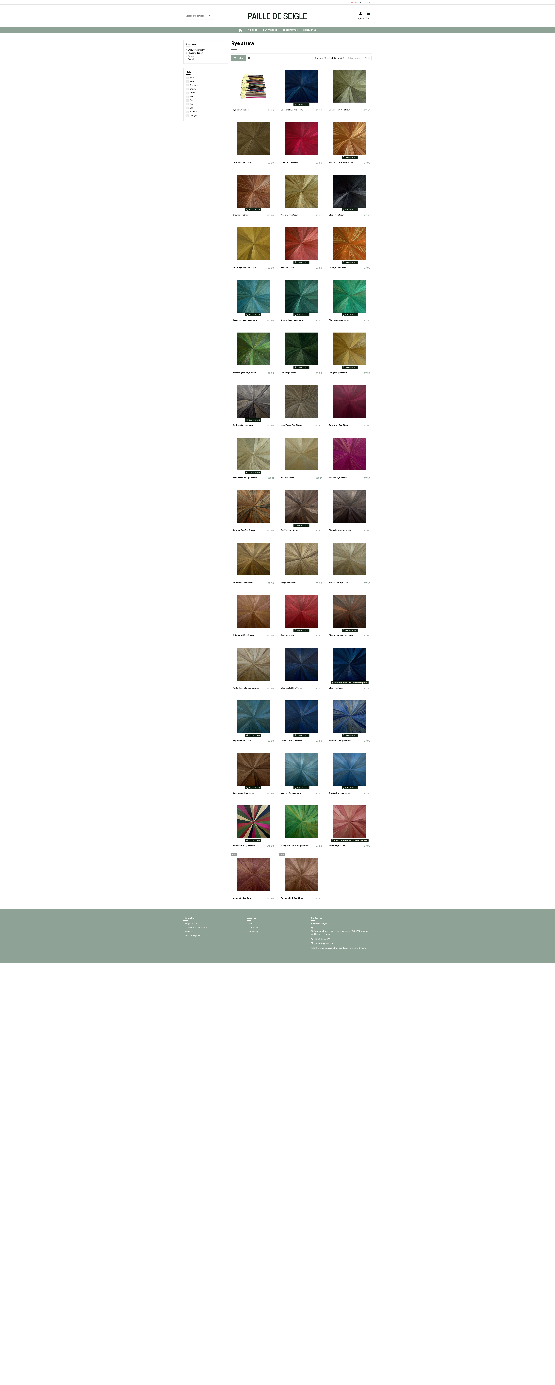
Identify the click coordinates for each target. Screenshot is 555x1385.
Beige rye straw (288, 583)
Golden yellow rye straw (244, 267)
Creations (254, 927)
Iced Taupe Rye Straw (291, 425)
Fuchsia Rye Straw (338, 477)
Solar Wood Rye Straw (243, 635)
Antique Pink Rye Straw (292, 898)
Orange (193, 115)
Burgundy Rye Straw (339, 425)
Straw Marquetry (196, 49)
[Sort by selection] (354, 58)
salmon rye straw (337, 845)
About (252, 923)
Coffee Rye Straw (289, 530)
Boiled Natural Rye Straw (245, 477)
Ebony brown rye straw (340, 530)
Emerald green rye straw (292, 320)
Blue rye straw (336, 688)
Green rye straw (289, 372)
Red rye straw (287, 267)
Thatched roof (195, 53)
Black (192, 77)
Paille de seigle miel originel (246, 688)
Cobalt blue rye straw (291, 740)
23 (367, 58)
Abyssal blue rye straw (340, 740)
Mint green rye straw (339, 320)
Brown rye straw (241, 215)
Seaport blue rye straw (292, 110)
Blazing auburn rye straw (341, 635)
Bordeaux (194, 85)
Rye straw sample (241, 110)
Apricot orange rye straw (341, 162)
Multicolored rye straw (244, 845)
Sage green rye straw (339, 110)
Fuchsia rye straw (289, 162)
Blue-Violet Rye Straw (291, 688)
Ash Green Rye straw (339, 583)
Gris (191, 96)
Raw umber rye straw (243, 583)
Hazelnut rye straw (242, 162)
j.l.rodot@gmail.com (324, 943)
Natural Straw (287, 477)
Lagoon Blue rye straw (291, 793)
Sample (191, 59)
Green (192, 92)
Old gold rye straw (338, 372)
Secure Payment (193, 935)
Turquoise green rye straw (245, 320)
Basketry (192, 56)
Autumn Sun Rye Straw (244, 530)
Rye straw (191, 44)
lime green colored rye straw (295, 845)
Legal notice (191, 923)
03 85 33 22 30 (322, 938)
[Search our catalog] (210, 15)
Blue (192, 81)
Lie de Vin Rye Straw (242, 898)
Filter (238, 58)
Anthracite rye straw (243, 425)
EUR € (368, 2)
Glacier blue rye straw (339, 793)
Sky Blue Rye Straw (242, 740)
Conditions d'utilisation (196, 927)
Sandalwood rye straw (243, 793)
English (356, 2)
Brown (193, 89)
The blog (253, 931)
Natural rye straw (289, 215)
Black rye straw (336, 215)
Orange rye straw (337, 267)
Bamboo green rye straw (244, 372)
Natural (193, 111)
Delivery (189, 931)
